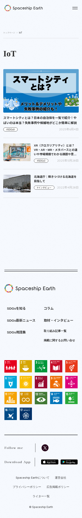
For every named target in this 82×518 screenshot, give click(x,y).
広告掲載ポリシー (58, 486)
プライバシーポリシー (27, 486)
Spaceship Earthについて (32, 477)
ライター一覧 (41, 496)
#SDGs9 (10, 129)
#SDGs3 (41, 161)
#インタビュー (44, 188)
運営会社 (60, 477)
